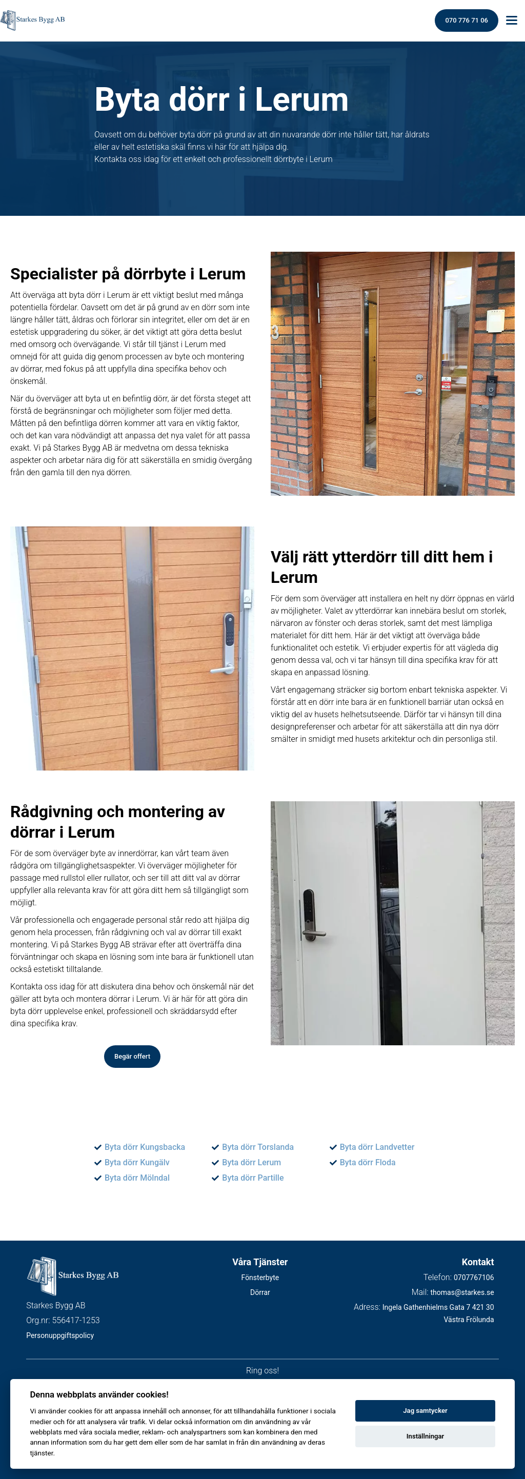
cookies (80, 1411)
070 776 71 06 (466, 20)
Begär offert (132, 1056)
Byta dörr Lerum (251, 1162)
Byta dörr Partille (253, 1178)
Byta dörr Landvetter (377, 1147)
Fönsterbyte (260, 1277)
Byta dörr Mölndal (137, 1178)
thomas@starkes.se (462, 1292)
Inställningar (425, 1436)
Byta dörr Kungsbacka (145, 1147)
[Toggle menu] (511, 21)
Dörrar (260, 1292)
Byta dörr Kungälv (137, 1162)
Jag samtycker (425, 1410)
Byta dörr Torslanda (258, 1147)
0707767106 (474, 1277)
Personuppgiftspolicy (60, 1336)
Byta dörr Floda (368, 1162)
